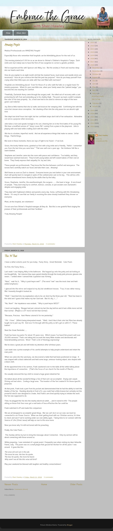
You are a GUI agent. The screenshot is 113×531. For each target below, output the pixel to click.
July (93, 80)
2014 (92, 113)
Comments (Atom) (21, 489)
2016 (92, 65)
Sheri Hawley (103, 135)
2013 (92, 117)
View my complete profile (101, 140)
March (94, 93)
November (96, 71)
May (94, 87)
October (95, 74)
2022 (92, 45)
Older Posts (76, 484)
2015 (92, 110)
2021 (92, 49)
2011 (92, 123)
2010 (92, 126)
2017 (92, 62)
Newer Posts (11, 484)
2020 (92, 52)
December (96, 68)
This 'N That (11, 256)
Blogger (70, 525)
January (95, 106)
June (94, 84)
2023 (92, 42)
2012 (92, 120)
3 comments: (51, 244)
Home (8, 33)
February (95, 103)
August (95, 77)
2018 (92, 58)
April (94, 90)
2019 (92, 55)
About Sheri (20, 33)
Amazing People (12, 45)
